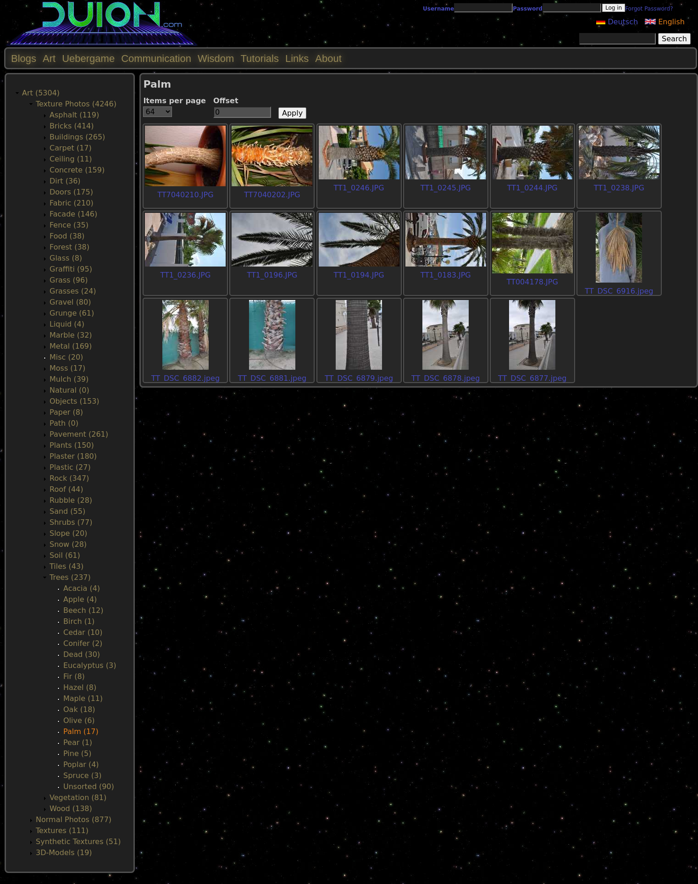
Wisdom (216, 58)
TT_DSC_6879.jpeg (359, 378)
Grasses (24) (73, 291)
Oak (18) (79, 709)
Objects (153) (75, 401)
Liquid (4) (67, 324)
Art (49, 58)
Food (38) (67, 236)
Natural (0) (69, 390)
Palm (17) (81, 731)
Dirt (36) (65, 181)
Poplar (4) (81, 764)
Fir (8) (74, 676)
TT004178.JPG (532, 282)
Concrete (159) (77, 170)
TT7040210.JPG (185, 194)
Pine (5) (77, 753)
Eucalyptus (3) (89, 665)
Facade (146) (73, 214)
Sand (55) (67, 511)
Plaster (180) (73, 456)
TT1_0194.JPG (359, 275)
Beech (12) (83, 610)
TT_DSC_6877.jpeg (532, 378)
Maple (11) (83, 698)
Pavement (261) (79, 434)
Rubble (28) (71, 500)
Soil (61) (65, 555)
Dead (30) (81, 654)
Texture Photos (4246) (76, 104)
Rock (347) (69, 478)
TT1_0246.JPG (359, 187)
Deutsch (617, 21)
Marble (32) (71, 335)
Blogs (23, 58)
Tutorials (259, 58)
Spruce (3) (82, 775)
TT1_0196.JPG (272, 275)
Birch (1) (78, 621)
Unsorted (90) (88, 786)
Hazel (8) (79, 687)
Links (297, 58)
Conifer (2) (82, 643)
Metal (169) (71, 346)
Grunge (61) (72, 313)
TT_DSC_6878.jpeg (445, 378)
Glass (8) (66, 258)
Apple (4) (80, 599)
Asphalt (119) (74, 115)
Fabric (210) (72, 203)
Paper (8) (66, 412)
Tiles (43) (66, 566)
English (665, 21)
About (328, 58)
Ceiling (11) (71, 159)
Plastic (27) (70, 467)
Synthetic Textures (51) (78, 841)
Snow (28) (68, 544)
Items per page (174, 100)
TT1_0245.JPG (446, 187)
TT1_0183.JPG (446, 275)
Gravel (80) (70, 302)
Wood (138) (71, 808)
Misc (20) (66, 357)
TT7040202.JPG (272, 194)
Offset (225, 100)
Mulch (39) (69, 379)
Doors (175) (71, 192)
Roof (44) (66, 489)
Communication (156, 58)
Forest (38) (69, 247)
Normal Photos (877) (73, 819)
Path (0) (64, 423)
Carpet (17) (71, 148)
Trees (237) (70, 577)
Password (528, 9)
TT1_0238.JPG (619, 187)
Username (438, 9)
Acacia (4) (81, 588)
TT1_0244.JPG (532, 187)
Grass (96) (69, 280)
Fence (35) (69, 225)
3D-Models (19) (64, 852)
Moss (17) (67, 368)
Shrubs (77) (71, 522)
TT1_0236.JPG (185, 275)
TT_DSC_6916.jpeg (619, 291)
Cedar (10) (82, 632)
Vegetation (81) (78, 797)
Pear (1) (77, 742)
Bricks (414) (72, 126)
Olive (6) (79, 720)
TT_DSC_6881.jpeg (272, 378)
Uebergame (88, 58)
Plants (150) (72, 445)
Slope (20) (68, 533)
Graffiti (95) (71, 269)
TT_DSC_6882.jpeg (185, 378)
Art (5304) (41, 93)
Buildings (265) (77, 137)
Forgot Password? (649, 9)
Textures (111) (62, 830)
